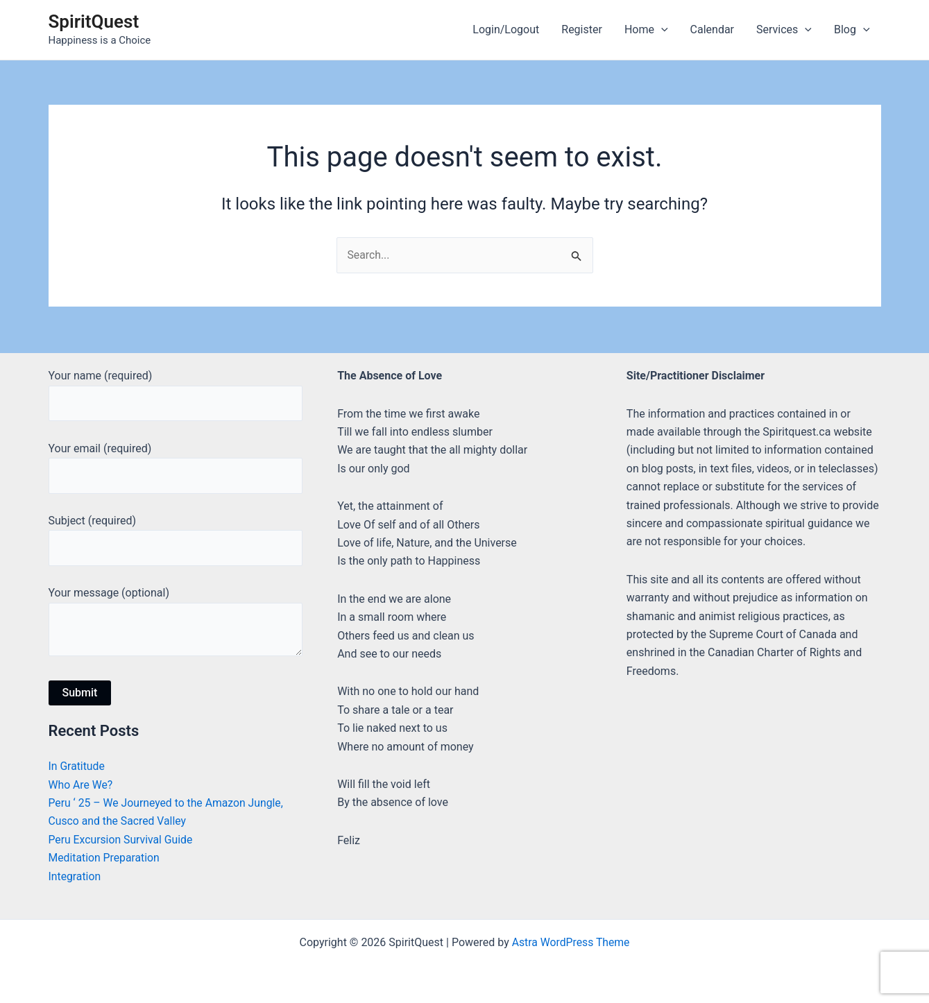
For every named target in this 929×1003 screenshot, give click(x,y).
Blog (852, 30)
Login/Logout (505, 29)
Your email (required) (176, 466)
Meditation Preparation (105, 858)
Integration (75, 876)
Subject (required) (176, 539)
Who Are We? (81, 784)
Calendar (712, 29)
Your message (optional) (176, 624)
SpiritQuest (94, 21)
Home (646, 30)
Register (581, 29)
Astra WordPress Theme (570, 942)
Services (784, 30)
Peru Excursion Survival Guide (122, 839)
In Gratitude (77, 766)
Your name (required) (176, 393)
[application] (661, 30)
